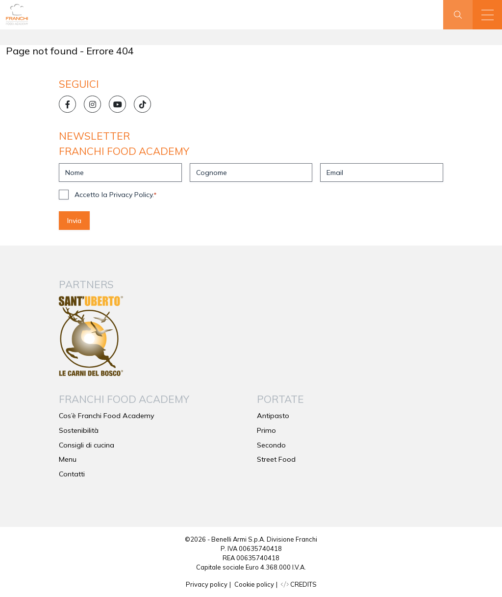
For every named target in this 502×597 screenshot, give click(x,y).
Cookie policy (254, 584)
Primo (266, 430)
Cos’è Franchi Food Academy (106, 415)
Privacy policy (206, 584)
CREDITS (299, 584)
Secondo (271, 445)
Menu (67, 459)
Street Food (276, 459)
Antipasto (273, 415)
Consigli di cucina (86, 445)
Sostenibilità (79, 430)
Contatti (72, 474)
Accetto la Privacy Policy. (115, 194)
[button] (487, 14)
